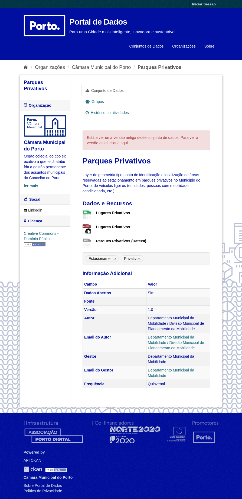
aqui (124, 143)
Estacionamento (102, 258)
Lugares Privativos (113, 213)
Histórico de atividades (107, 112)
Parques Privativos (159, 67)
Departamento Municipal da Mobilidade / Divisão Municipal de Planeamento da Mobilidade (176, 342)
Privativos (132, 258)
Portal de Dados (98, 21)
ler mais (31, 186)
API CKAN (32, 460)
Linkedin (33, 210)
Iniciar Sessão (204, 4)
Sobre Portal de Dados (43, 485)
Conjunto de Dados (105, 90)
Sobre (209, 46)
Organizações (183, 46)
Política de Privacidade (43, 491)
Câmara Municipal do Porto (101, 67)
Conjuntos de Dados (146, 46)
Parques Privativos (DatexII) (121, 241)
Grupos (95, 101)
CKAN (33, 469)
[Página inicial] (26, 67)
